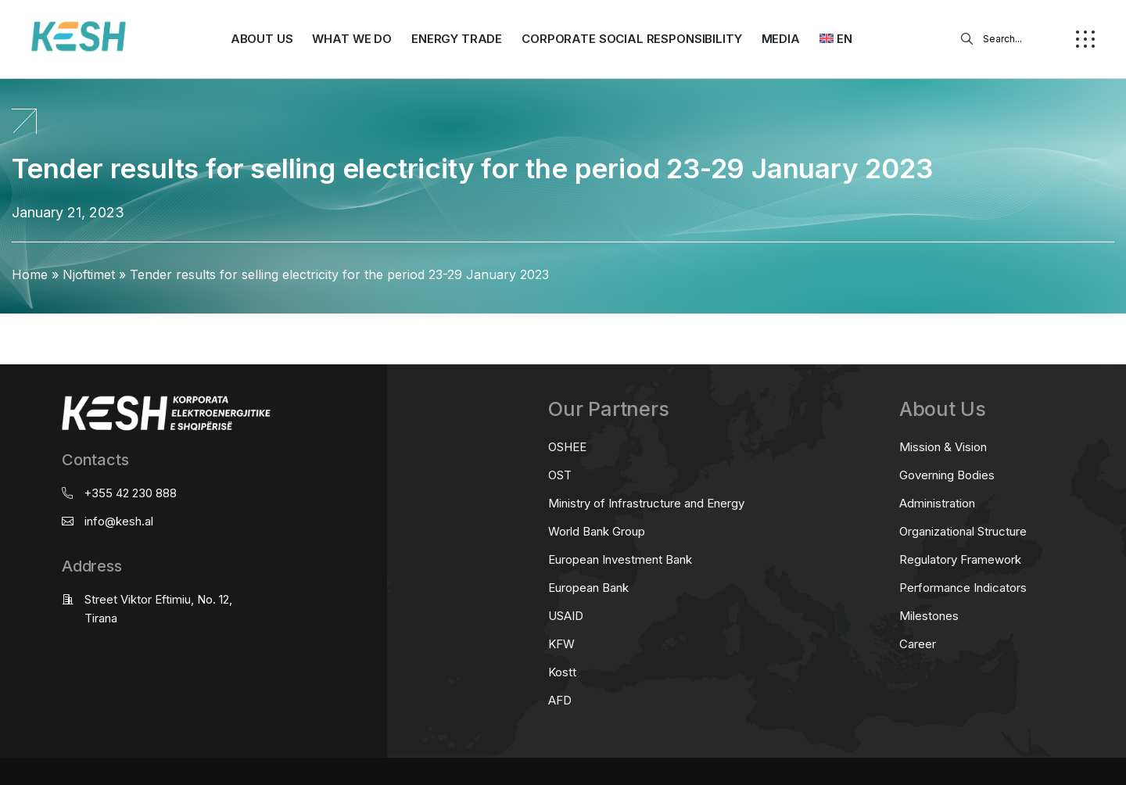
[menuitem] (835, 39)
